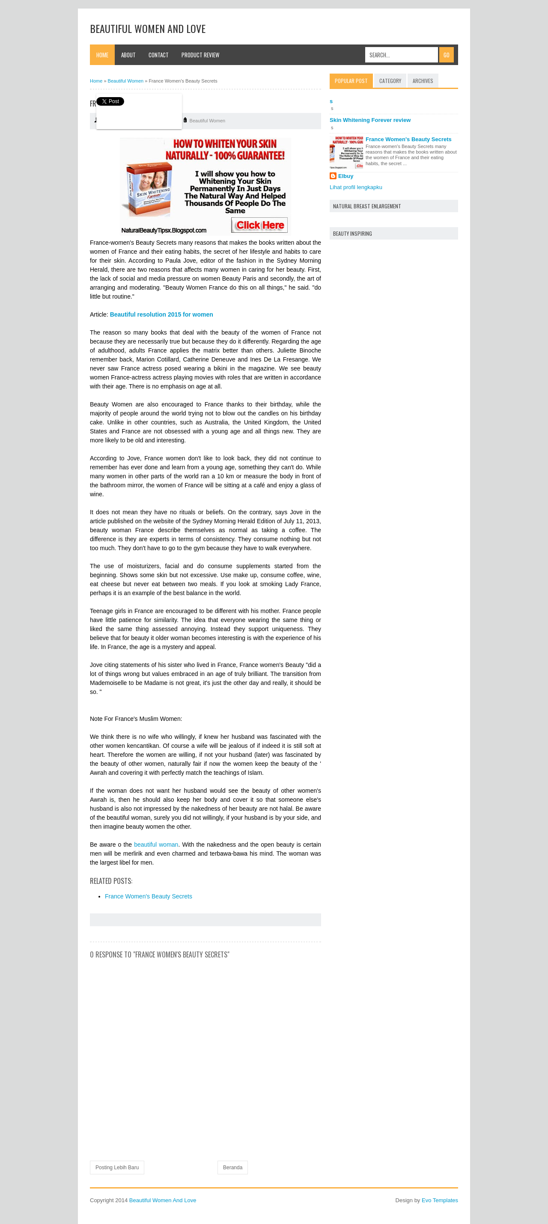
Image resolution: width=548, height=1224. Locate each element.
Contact (159, 54)
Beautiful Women (208, 120)
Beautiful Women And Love (148, 28)
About (128, 54)
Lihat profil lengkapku (356, 187)
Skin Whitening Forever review (370, 120)
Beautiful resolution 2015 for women (161, 314)
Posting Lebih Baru (117, 1168)
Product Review (200, 54)
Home (102, 54)
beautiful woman (156, 844)
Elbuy (345, 176)
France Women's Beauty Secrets (148, 896)
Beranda (232, 1168)
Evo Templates (440, 1200)
